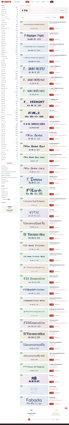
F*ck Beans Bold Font (54, 143)
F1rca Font (51, 209)
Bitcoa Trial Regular (5, 173)
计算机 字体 (3, 43)
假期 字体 (3, 84)
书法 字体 (3, 30)
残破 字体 (3, 26)
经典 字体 (3, 39)
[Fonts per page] (48, 17)
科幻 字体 (3, 127)
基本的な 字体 (4, 24)
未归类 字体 (3, 148)
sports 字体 (3, 133)
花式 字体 (3, 62)
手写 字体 (3, 79)
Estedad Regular (4, 181)
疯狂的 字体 (3, 45)
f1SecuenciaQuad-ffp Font (55, 220)
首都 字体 (3, 32)
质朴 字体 (3, 69)
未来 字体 (3, 71)
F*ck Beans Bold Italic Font (55, 154)
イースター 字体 (4, 58)
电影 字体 (3, 103)
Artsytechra (3, 179)
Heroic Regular (4, 169)
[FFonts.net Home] (6, 2)
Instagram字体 (4, 195)
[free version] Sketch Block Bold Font (58, 22)
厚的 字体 (3, 142)
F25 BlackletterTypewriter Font (56, 265)
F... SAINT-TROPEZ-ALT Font (56, 77)
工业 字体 (3, 90)
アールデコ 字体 (4, 17)
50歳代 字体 (3, 9)
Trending (43, 1)
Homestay (3, 166)
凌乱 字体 (3, 95)
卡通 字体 (3, 35)
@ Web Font (57, 28)
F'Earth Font (52, 187)
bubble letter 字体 (5, 28)
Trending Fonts (4, 191)
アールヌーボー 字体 (5, 18)
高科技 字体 (3, 80)
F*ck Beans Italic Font (54, 165)
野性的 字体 (3, 157)
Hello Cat (3, 183)
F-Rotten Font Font (53, 33)
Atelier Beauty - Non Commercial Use (9, 177)
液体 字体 (3, 94)
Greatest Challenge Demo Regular (8, 171)
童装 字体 (3, 92)
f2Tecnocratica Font (54, 331)
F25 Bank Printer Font (54, 242)
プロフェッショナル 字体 (6, 114)
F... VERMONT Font (53, 99)
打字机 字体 (3, 146)
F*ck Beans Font (53, 132)
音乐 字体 (3, 105)
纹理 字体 (3, 140)
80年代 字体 (3, 13)
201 (53, 419)
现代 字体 (3, 101)
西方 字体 (3, 155)
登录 (52, 1)
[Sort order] (55, 17)
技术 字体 (3, 139)
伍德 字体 (3, 159)
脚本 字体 (3, 129)
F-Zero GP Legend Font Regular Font (57, 55)
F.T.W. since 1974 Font (54, 121)
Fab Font (51, 375)
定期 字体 (3, 118)
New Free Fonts (4, 188)
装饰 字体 (3, 48)
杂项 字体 (3, 99)
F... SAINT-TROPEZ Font (54, 66)
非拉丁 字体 (3, 107)
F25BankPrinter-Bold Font (55, 298)
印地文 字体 (3, 82)
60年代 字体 (3, 11)
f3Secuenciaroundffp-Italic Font (56, 353)
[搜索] (21, 2)
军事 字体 (3, 97)
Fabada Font (52, 397)
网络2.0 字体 (3, 154)
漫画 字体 (3, 41)
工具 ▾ (48, 1)
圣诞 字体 (3, 37)
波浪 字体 (3, 152)
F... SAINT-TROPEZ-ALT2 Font (56, 88)
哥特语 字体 (3, 73)
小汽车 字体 (3, 33)
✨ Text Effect (5, 199)
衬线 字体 (3, 131)
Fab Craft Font (52, 386)
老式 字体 (3, 109)
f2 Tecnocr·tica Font (54, 231)
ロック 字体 (3, 122)
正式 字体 (3, 67)
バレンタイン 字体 (4, 150)
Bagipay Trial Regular (5, 175)
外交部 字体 (3, 65)
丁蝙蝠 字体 (3, 50)
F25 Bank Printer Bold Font (55, 253)
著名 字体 (3, 60)
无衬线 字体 (3, 125)
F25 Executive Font (53, 276)
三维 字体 (3, 7)
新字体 (33, 1)
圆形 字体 (3, 124)
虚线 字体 (3, 54)
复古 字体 (3, 120)
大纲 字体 (3, 110)
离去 (62, 17)
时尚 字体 (3, 137)
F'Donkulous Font (53, 176)
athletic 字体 (4, 22)
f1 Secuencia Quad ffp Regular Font (57, 198)
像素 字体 (3, 112)
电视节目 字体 (4, 144)
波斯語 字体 (3, 64)
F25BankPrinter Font (54, 287)
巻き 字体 (3, 47)
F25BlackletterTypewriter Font (56, 309)
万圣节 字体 (3, 77)
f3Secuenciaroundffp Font (55, 342)
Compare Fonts (4, 193)
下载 (51, 28)
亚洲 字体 (3, 20)
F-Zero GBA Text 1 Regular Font (56, 44)
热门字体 (37, 1)
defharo (53, 201)
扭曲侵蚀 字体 (4, 52)
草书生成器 (3, 197)
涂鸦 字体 (3, 75)
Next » (57, 419)
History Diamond (4, 167)
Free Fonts (22, 5)
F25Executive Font (53, 320)
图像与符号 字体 (4, 88)
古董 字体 (3, 15)
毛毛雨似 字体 (4, 56)
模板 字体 (3, 135)
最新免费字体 (9, 163)
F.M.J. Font (51, 110)
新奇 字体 (3, 116)
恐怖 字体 (3, 86)
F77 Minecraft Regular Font (55, 364)
